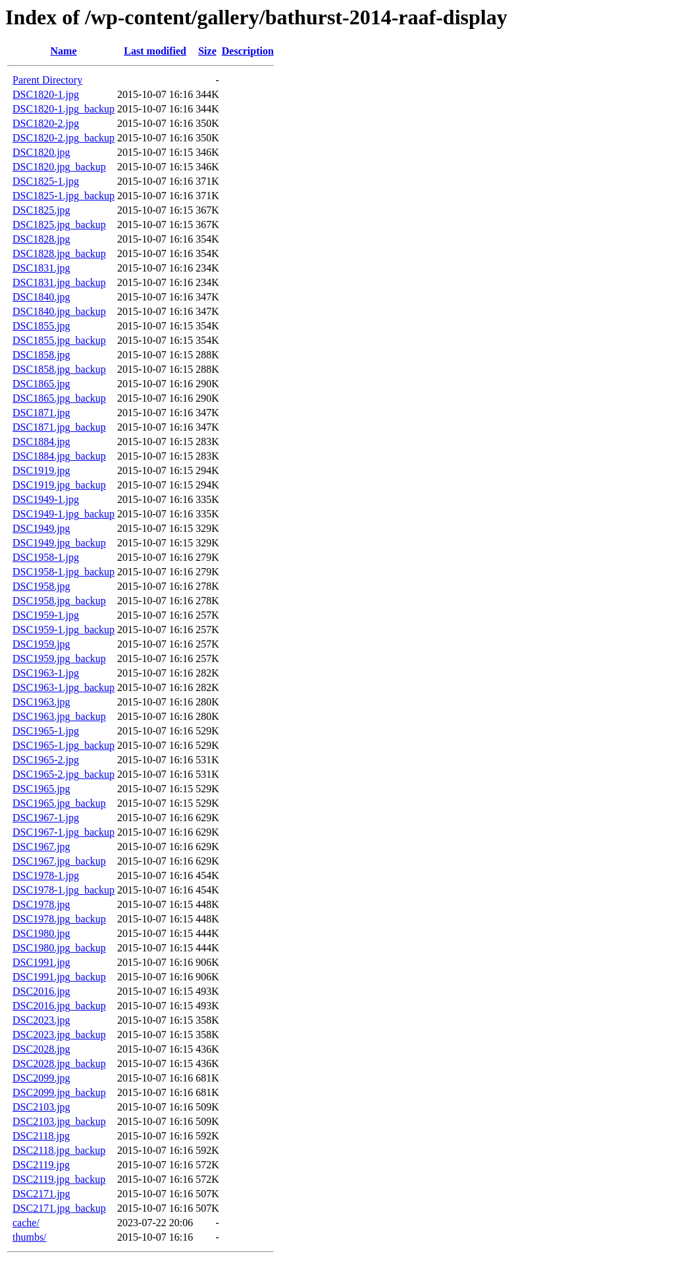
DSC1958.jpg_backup (59, 600)
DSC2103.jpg (41, 1106)
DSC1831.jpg (41, 268)
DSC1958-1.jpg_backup (64, 571)
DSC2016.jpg (41, 991)
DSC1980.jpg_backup (59, 947)
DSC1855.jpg (41, 325)
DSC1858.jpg (41, 354)
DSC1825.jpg (41, 210)
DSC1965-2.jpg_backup (64, 774)
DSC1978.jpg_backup (59, 918)
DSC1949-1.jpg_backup (64, 513)
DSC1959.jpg (41, 644)
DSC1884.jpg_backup (59, 456)
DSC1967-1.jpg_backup (64, 832)
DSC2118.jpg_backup (59, 1150)
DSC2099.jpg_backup (59, 1092)
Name (64, 51)
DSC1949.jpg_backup (59, 542)
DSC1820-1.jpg (46, 94)
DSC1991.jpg (41, 962)
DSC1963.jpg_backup (59, 716)
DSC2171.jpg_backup (59, 1208)
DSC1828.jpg (41, 239)
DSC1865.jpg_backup (59, 398)
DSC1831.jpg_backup (59, 282)
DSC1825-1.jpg (46, 181)
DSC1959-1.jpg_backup (64, 629)
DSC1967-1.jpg (46, 817)
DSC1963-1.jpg (46, 673)
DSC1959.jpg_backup (59, 658)
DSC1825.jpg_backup (59, 224)
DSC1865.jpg (41, 383)
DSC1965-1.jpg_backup (64, 745)
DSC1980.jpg (41, 933)
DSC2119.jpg (41, 1164)
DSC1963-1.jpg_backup (64, 687)
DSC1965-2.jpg (46, 759)
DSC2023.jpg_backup (59, 1034)
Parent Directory (47, 79)
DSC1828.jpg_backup (59, 253)
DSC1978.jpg (41, 904)
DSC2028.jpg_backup (59, 1063)
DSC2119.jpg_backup (59, 1179)
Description (248, 51)
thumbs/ (30, 1237)
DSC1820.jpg (41, 152)
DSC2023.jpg (41, 1020)
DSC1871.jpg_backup (59, 427)
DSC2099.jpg (41, 1078)
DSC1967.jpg (41, 846)
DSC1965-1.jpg (46, 730)
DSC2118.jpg (41, 1135)
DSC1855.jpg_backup (59, 340)
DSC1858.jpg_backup (59, 369)
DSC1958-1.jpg (46, 557)
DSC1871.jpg (41, 412)
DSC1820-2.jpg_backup (64, 137)
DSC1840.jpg (41, 296)
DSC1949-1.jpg (46, 499)
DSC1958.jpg (41, 586)
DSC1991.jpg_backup (59, 976)
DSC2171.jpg (41, 1193)
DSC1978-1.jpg (46, 875)
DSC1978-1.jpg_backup (64, 889)
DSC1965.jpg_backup (59, 803)
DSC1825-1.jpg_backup (64, 195)
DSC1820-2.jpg (46, 123)
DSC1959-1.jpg (46, 615)
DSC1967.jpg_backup (59, 861)
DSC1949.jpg (41, 528)
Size (207, 51)
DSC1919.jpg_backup (59, 484)
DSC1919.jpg (41, 470)
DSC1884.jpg (41, 441)
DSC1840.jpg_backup (59, 311)
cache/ (26, 1222)
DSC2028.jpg (41, 1049)
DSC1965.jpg (41, 788)
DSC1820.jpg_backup (59, 166)
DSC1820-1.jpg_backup (64, 108)
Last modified (155, 51)
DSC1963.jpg (41, 701)
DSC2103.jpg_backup (59, 1121)
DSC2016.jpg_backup (59, 1005)
